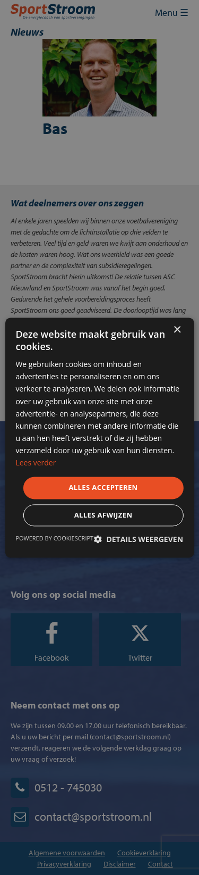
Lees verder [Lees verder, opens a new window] (35, 462)
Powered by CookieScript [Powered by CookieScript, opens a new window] (54, 538)
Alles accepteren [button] (102, 488)
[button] (138, 539)
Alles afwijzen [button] (103, 515)
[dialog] (99, 437)
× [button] (177, 330)
